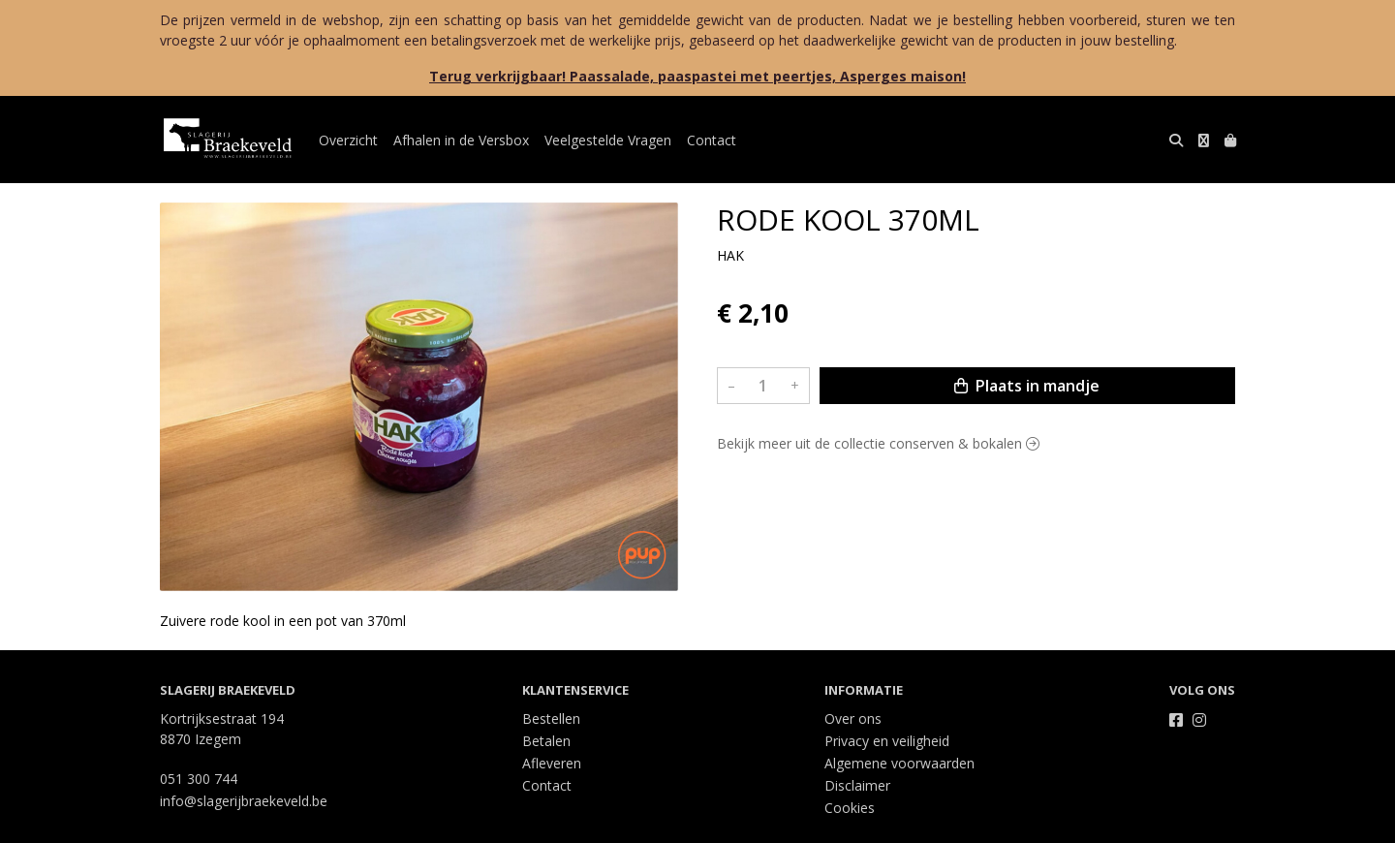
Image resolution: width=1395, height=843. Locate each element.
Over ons (853, 718)
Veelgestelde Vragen (607, 140)
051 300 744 (198, 778)
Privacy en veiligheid (886, 741)
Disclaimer (857, 785)
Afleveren (551, 763)
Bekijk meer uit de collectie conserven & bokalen (878, 443)
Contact (711, 140)
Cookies (849, 807)
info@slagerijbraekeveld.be (243, 801)
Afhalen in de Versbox (461, 140)
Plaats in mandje (1027, 385)
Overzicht (348, 140)
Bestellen (551, 718)
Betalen (546, 741)
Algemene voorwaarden (899, 763)
